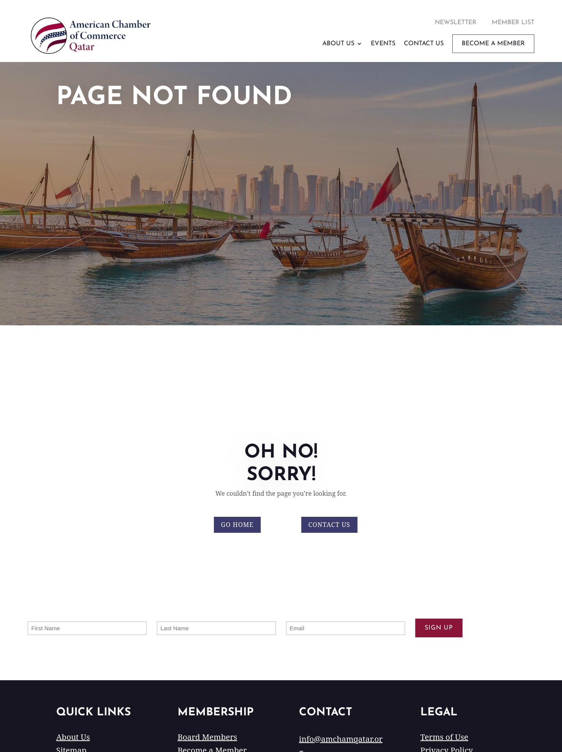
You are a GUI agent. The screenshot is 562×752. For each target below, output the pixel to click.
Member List (513, 23)
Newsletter (456, 23)
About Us (338, 44)
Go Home (237, 524)
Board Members (207, 737)
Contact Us (424, 44)
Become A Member (493, 44)
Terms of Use (444, 737)
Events (383, 44)
